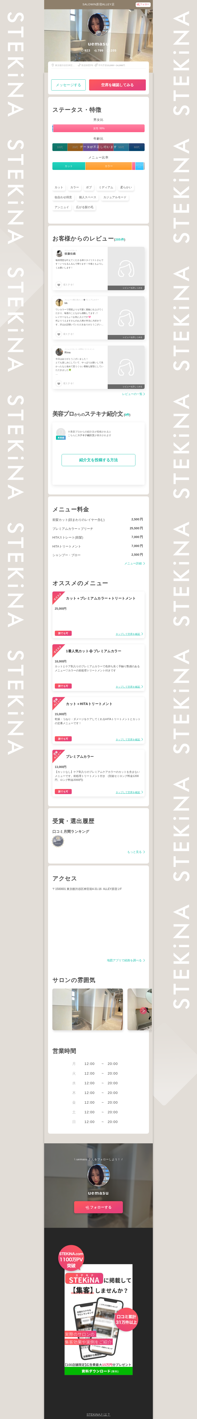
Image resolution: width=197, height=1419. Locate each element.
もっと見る (134, 852)
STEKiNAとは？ (98, 1414)
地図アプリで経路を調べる (124, 960)
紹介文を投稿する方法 (98, 460)
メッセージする (68, 85)
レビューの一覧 (132, 394)
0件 (127, 415)
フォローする (101, 1207)
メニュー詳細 (133, 563)
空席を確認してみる (117, 85)
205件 (119, 239)
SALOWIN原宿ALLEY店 (98, 4)
